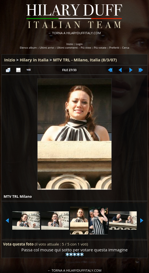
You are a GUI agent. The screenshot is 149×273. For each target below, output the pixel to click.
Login (79, 44)
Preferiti (114, 47)
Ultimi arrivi (46, 47)
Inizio (69, 44)
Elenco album (28, 47)
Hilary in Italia (34, 59)
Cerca (125, 47)
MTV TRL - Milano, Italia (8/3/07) (85, 59)
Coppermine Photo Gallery (81, 262)
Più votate (100, 47)
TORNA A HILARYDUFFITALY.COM (76, 33)
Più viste (86, 47)
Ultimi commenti (67, 47)
